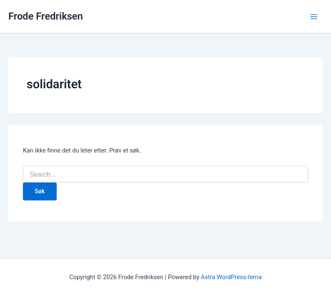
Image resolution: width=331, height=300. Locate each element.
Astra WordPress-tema (231, 277)
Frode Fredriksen (45, 16)
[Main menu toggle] (314, 16)
